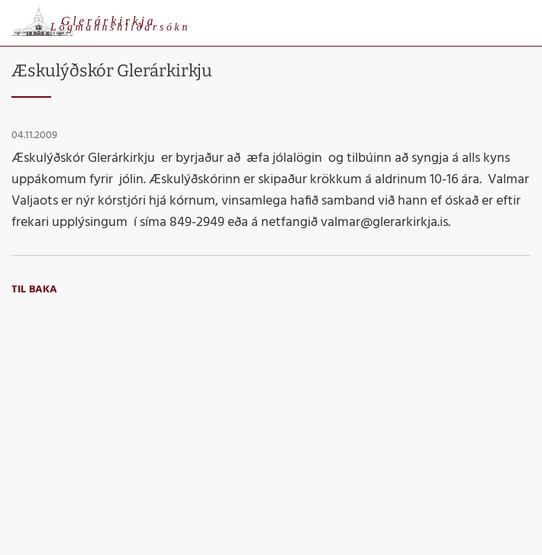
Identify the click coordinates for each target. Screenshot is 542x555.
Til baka (34, 289)
